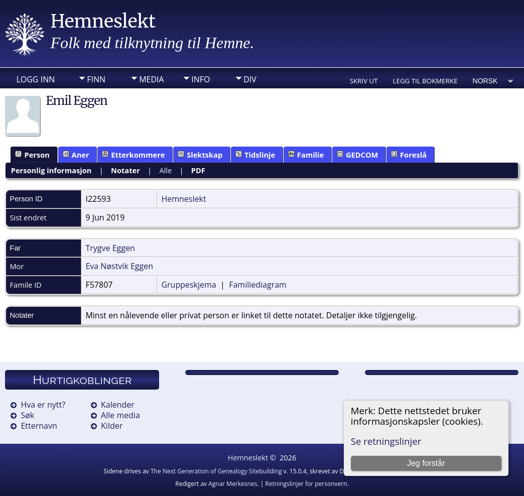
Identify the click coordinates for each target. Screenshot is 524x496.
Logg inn (35, 79)
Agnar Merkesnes (232, 483)
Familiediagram (258, 284)
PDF (198, 170)
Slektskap (200, 155)
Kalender (118, 404)
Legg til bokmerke (425, 80)
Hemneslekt (103, 21)
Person (32, 155)
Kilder (111, 425)
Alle (165, 170)
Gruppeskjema (188, 284)
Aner (76, 155)
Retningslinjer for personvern (306, 483)
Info (200, 79)
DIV (249, 79)
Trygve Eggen (110, 248)
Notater (125, 170)
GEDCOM (357, 155)
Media (151, 79)
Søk (27, 415)
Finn (96, 79)
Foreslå (409, 155)
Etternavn (39, 425)
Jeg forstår (426, 463)
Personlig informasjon (51, 170)
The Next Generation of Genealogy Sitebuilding (216, 471)
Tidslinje (255, 155)
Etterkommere (133, 155)
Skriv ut (364, 80)
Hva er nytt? (43, 404)
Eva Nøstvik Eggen (119, 266)
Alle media (120, 415)
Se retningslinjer (386, 441)
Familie (306, 155)
